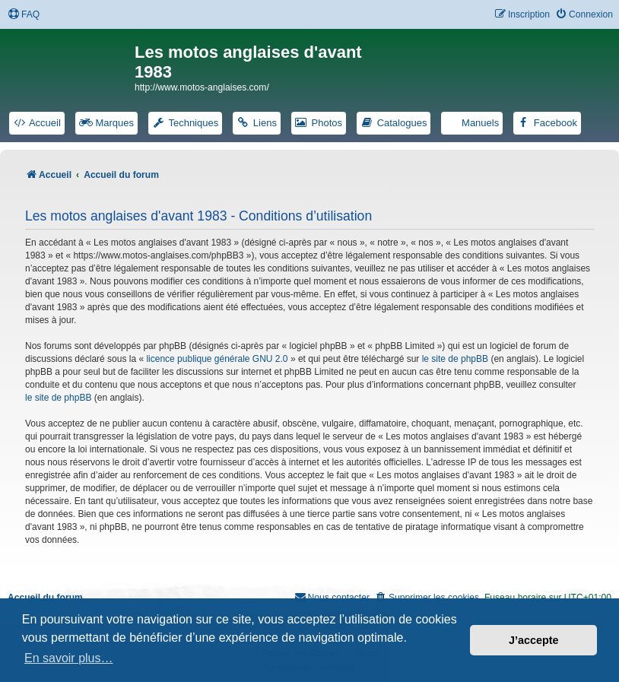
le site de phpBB (455, 359)
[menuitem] (24, 15)
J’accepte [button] (534, 640)
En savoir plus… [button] (68, 658)
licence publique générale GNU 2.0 (216, 359)
